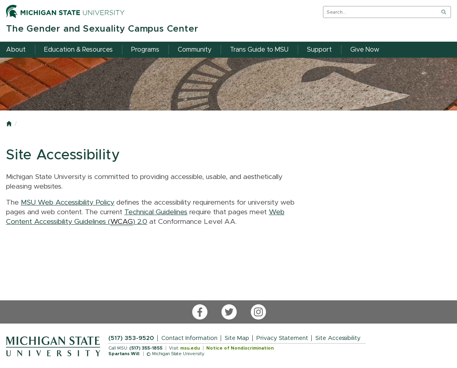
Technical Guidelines (155, 212)
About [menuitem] (16, 49)
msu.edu (190, 348)
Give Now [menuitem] (364, 49)
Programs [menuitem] (145, 49)
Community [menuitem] (194, 49)
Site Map (237, 338)
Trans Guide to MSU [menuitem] (259, 49)
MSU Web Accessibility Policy (67, 202)
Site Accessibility (338, 338)
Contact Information (189, 338)
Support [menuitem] (319, 49)
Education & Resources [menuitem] (78, 49)
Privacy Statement (282, 338)
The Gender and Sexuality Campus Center (102, 29)
